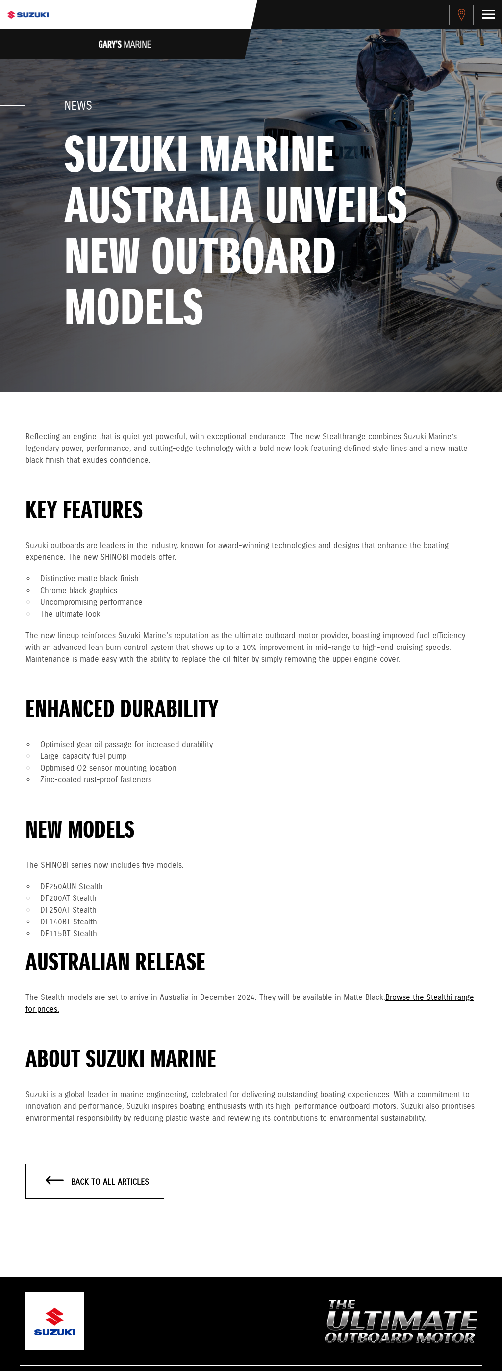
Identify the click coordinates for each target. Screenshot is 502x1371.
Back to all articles (97, 1182)
